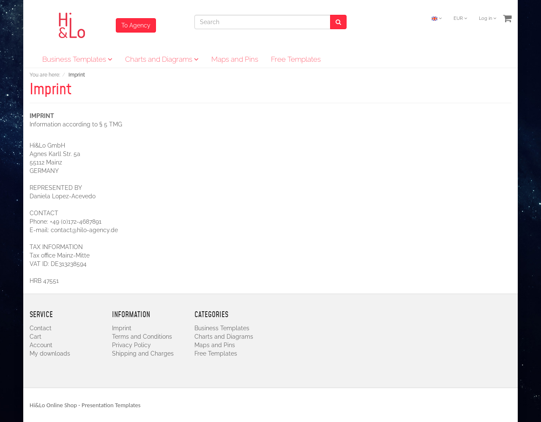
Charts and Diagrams (162, 59)
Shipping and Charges (143, 353)
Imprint (121, 328)
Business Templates (77, 59)
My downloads (50, 353)
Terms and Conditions (142, 336)
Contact (41, 328)
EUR (460, 18)
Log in (487, 18)
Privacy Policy (131, 345)
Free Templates (296, 59)
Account (41, 345)
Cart (35, 336)
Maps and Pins (234, 59)
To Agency (135, 25)
